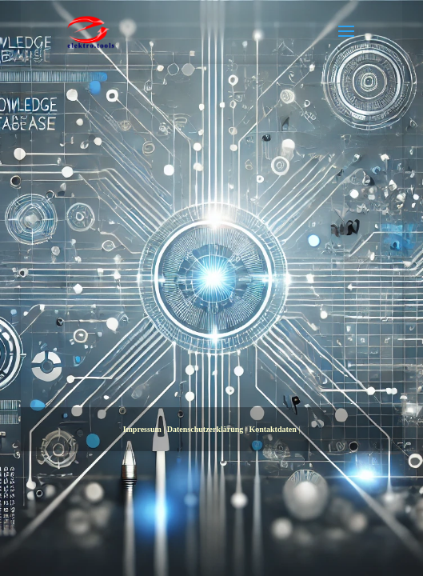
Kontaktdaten (272, 429)
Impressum (142, 429)
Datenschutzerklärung (205, 429)
